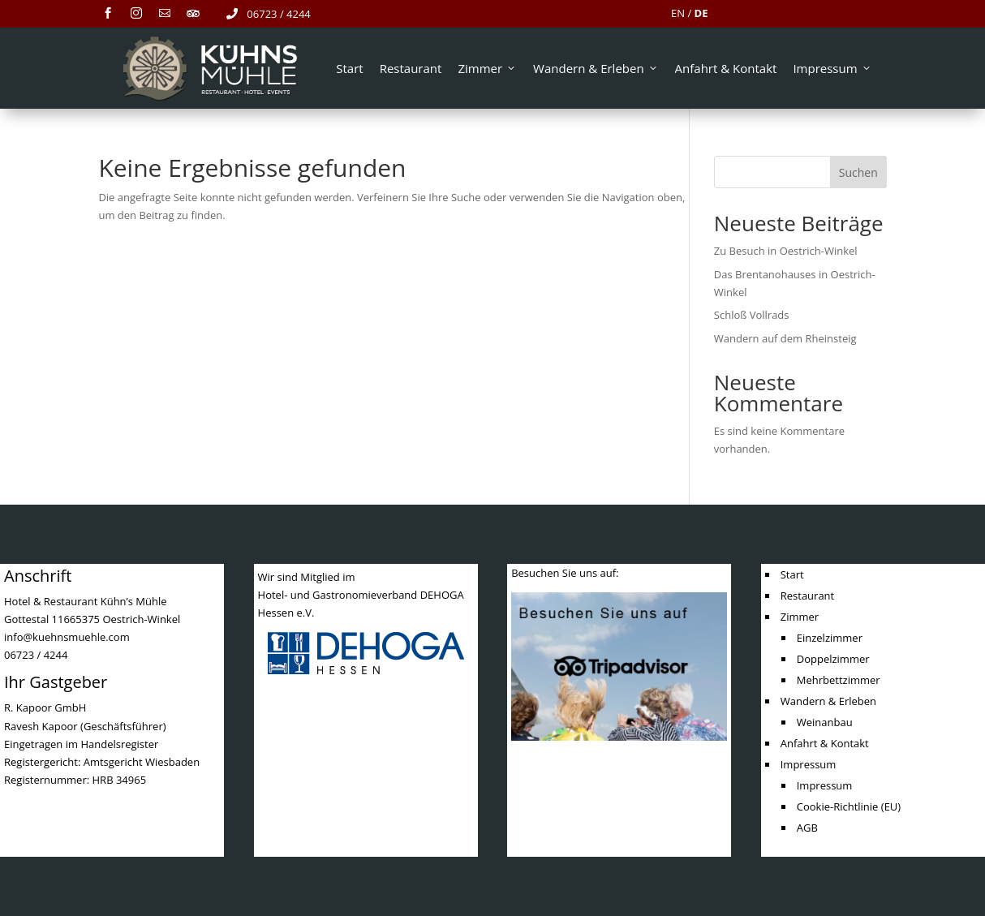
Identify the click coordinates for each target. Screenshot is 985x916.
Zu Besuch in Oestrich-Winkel (786, 250)
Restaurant (411, 68)
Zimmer (487, 68)
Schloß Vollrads (751, 314)
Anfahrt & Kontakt (726, 68)
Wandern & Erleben (596, 68)
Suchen (858, 172)
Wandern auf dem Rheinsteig (785, 338)
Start (349, 68)
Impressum (832, 68)
